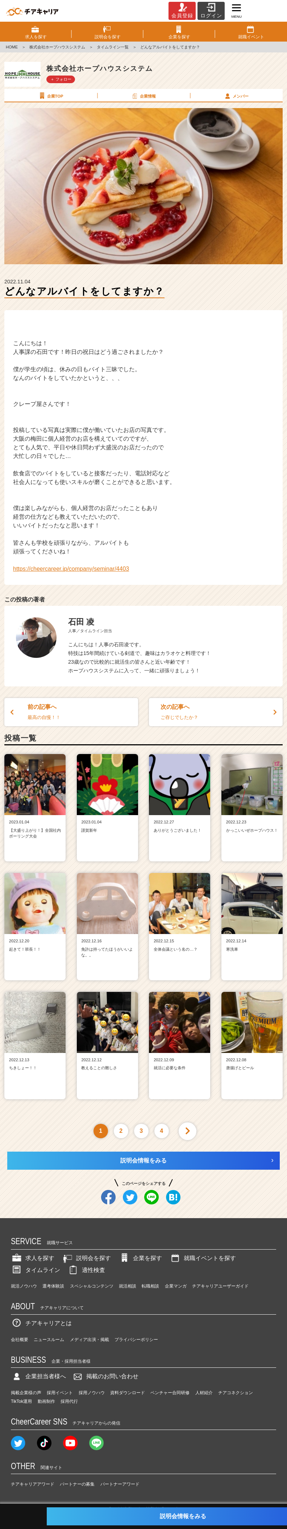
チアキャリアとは (41, 1323)
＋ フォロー (60, 79)
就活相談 (127, 1286)
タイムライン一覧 (113, 47)
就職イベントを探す (202, 1258)
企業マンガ (176, 1286)
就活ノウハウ (24, 1286)
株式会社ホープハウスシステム (57, 47)
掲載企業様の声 (26, 1392)
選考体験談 (53, 1286)
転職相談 (150, 1286)
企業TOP (50, 95)
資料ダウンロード (127, 1392)
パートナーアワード (120, 1484)
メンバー (236, 95)
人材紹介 (204, 1392)
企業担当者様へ (38, 1376)
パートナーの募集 (77, 1484)
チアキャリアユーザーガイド (220, 1286)
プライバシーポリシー (136, 1339)
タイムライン (35, 1270)
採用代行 (69, 1401)
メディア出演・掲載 (89, 1339)
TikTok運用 (21, 1401)
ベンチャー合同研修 (170, 1392)
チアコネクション (235, 1392)
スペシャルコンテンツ (91, 1286)
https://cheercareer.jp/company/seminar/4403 (71, 569)
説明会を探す (86, 1258)
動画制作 (46, 1401)
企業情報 (143, 95)
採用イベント (60, 1392)
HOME (12, 47)
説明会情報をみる (143, 1160)
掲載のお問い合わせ (105, 1376)
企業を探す (140, 1258)
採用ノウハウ (92, 1392)
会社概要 (19, 1339)
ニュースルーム (49, 1339)
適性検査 (86, 1270)
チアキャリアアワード (32, 1484)
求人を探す (32, 1258)
